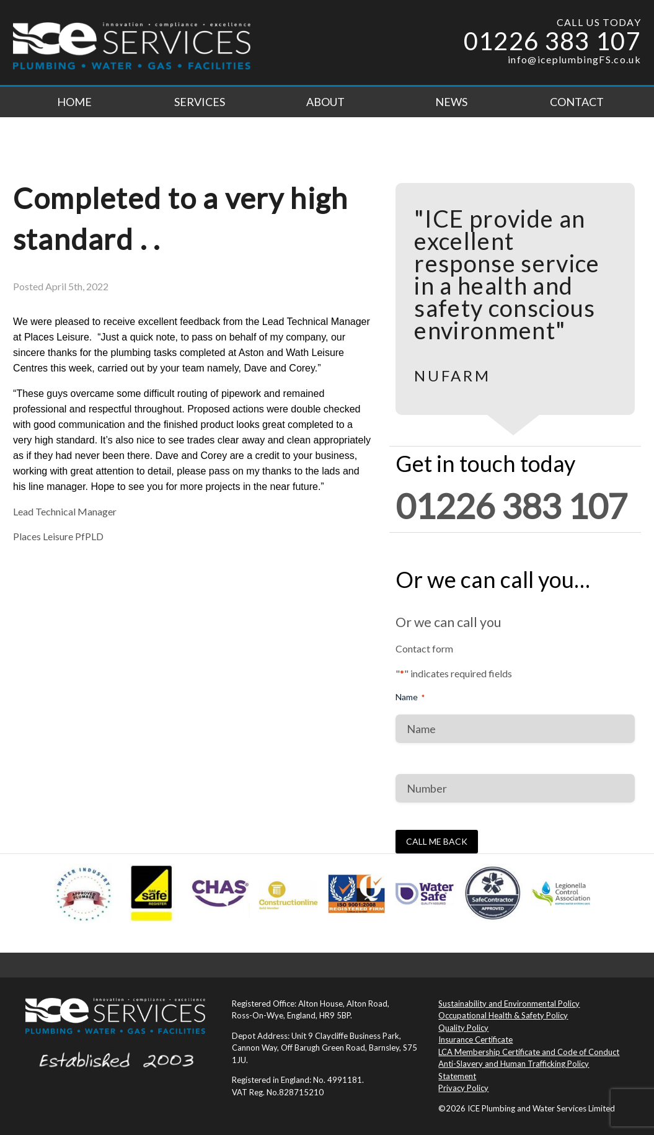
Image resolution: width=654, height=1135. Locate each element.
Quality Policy (463, 1028)
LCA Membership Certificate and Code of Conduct (528, 1052)
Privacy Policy (463, 1088)
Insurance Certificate (475, 1039)
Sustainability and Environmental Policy (509, 1003)
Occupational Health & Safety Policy (503, 1015)
